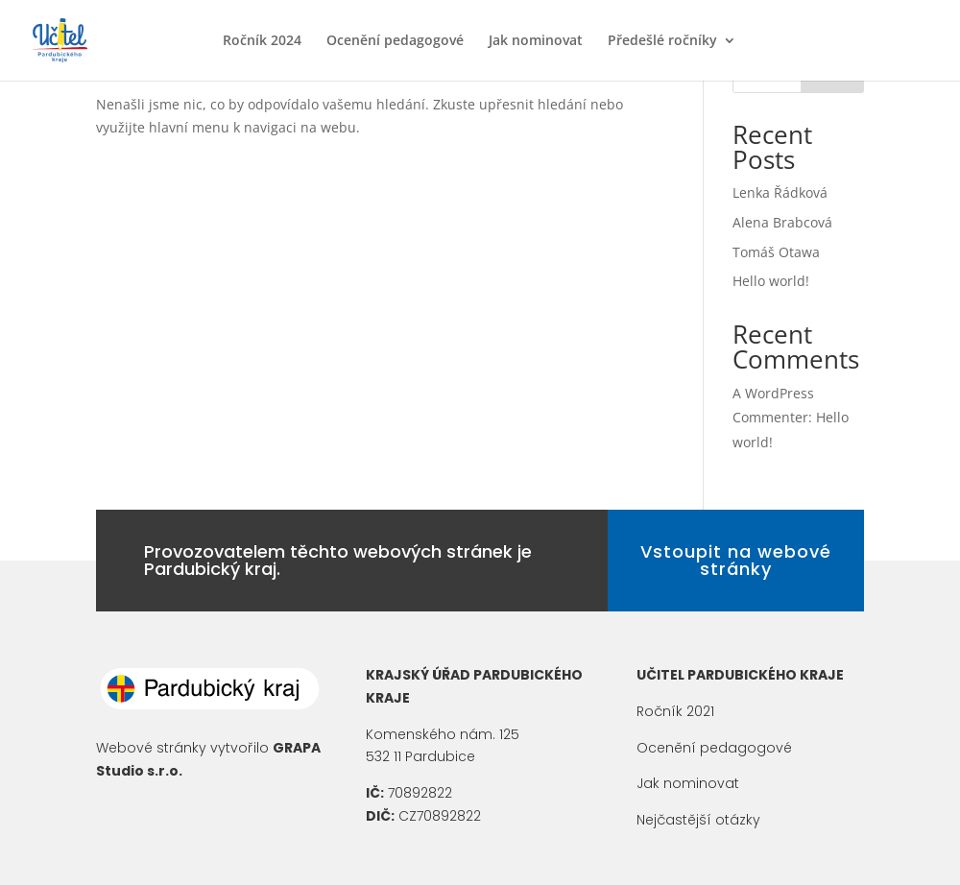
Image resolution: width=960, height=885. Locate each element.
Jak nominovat (536, 41)
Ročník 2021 (675, 711)
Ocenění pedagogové (395, 41)
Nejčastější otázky (698, 819)
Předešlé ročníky (662, 41)
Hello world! (770, 281)
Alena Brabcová (782, 222)
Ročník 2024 (262, 41)
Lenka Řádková (780, 192)
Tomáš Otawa (776, 252)
